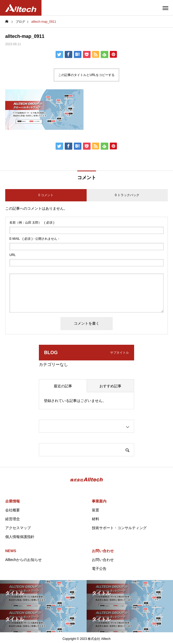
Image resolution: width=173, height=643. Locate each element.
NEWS (10, 551)
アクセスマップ (18, 528)
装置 (95, 510)
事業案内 (99, 501)
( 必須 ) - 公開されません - (34, 238)
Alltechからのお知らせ (23, 560)
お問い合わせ (103, 551)
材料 (95, 519)
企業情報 (12, 501)
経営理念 (12, 519)
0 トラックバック (127, 195)
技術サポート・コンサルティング (119, 528)
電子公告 (99, 568)
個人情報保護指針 (19, 537)
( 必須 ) (31, 222)
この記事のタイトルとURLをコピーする (86, 75)
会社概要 (12, 510)
